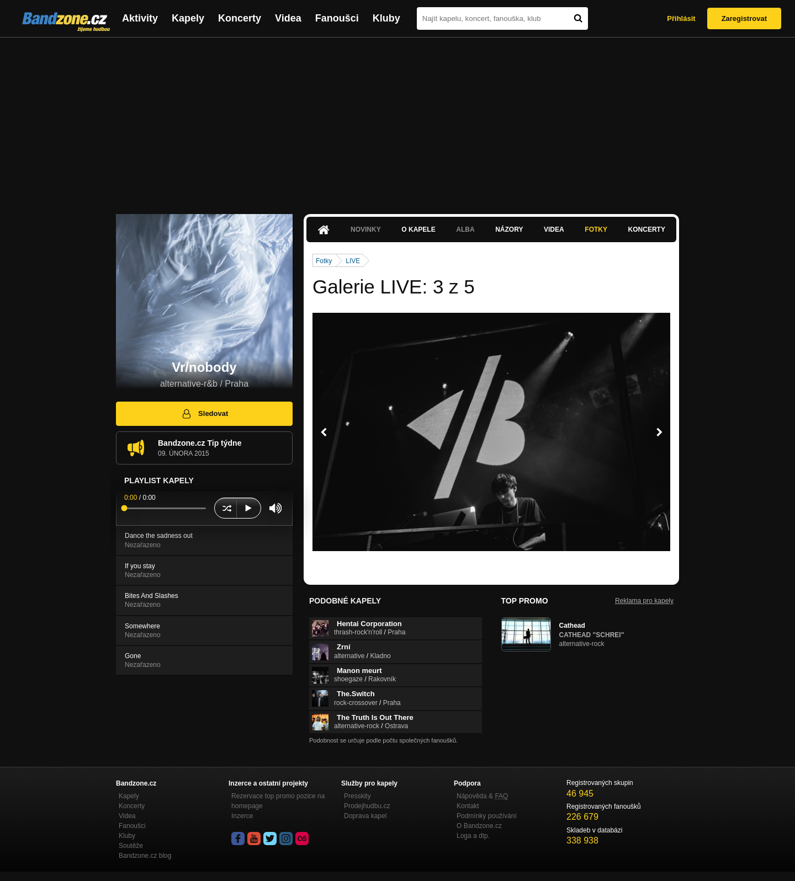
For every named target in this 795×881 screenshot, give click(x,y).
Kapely (188, 18)
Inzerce (242, 816)
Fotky (596, 229)
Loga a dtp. (473, 836)
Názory (509, 229)
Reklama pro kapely (644, 601)
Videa (288, 18)
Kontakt (468, 806)
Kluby (386, 18)
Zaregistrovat (744, 18)
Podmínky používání (487, 816)
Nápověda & (482, 796)
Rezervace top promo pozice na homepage (278, 801)
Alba (465, 229)
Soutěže (131, 846)
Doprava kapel (365, 816)
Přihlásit (681, 18)
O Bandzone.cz (479, 826)
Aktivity (140, 18)
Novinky (366, 229)
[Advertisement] (397, 120)
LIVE (353, 261)
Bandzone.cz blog (145, 855)
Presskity (357, 796)
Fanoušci (337, 18)
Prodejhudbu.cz (367, 806)
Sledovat (205, 414)
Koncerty (239, 18)
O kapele (418, 229)
